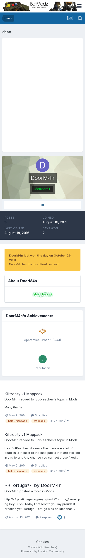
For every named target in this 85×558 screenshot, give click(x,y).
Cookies (42, 542)
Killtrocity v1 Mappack (23, 394)
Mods (73, 399)
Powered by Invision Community (42, 551)
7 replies (44, 517)
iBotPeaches (44, 399)
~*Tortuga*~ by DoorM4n (33, 485)
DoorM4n (12, 399)
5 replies (39, 415)
